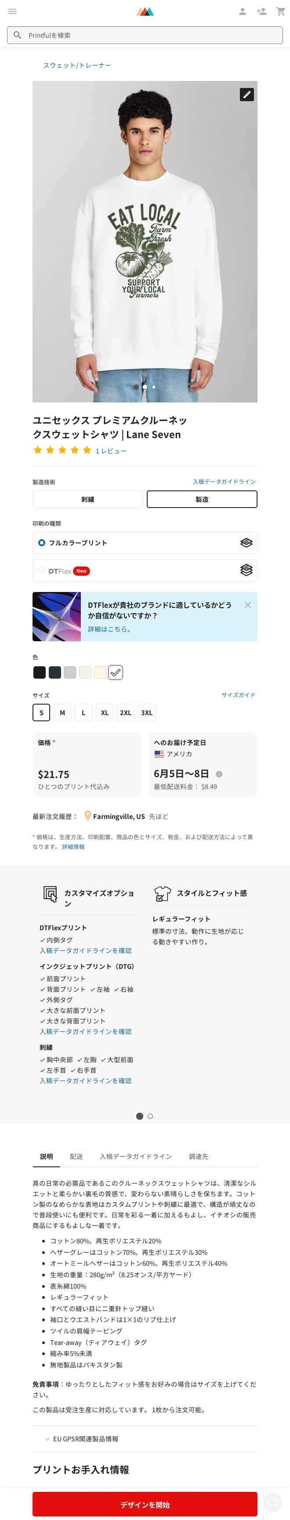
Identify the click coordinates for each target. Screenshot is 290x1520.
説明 (46, 1156)
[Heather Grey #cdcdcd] (70, 672)
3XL (146, 712)
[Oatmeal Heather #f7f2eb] (85, 672)
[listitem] (145, 570)
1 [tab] (140, 1116)
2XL (125, 712)
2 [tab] (150, 1116)
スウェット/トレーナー (77, 64)
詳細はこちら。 (111, 628)
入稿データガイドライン (224, 481)
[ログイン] (243, 11)
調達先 (199, 1156)
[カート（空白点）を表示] (281, 11)
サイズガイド (238, 695)
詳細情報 (73, 846)
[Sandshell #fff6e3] (100, 672)
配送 (76, 1156)
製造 (202, 499)
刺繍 (87, 499)
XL (105, 712)
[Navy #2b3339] (55, 672)
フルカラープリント (78, 542)
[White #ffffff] (115, 672)
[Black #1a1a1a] (39, 672)
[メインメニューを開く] (12, 11)
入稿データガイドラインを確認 (86, 950)
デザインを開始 (145, 1504)
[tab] (136, 387)
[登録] (263, 11)
